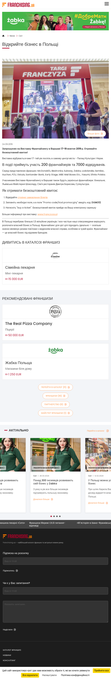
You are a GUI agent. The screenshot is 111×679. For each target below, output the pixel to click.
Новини (7, 655)
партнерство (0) (55, 404)
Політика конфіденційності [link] (75, 675)
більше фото (95, 133)
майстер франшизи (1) (55, 413)
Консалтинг (9, 660)
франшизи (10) (55, 395)
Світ (21, 35)
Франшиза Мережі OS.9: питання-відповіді (49, 524)
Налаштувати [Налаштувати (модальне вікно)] (49, 675)
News (12, 35)
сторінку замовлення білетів (33, 197)
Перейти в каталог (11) (55, 387)
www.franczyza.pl (48, 214)
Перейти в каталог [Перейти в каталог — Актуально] (98, 430)
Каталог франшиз (12, 650)
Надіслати (9, 629)
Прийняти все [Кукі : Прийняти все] (101, 670)
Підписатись (10, 570)
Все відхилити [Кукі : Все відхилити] (30, 675)
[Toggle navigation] (106, 3)
